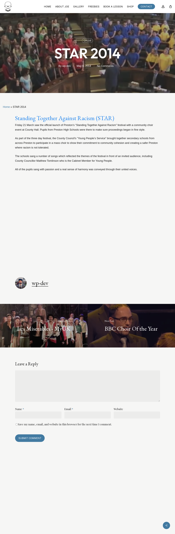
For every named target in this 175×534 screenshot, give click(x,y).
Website (118, 409)
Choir (87, 40)
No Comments (105, 65)
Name (19, 409)
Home (6, 106)
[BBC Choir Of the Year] (131, 325)
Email (68, 409)
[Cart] (170, 6)
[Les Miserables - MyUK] (44, 325)
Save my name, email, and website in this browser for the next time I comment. (65, 424)
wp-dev (66, 65)
